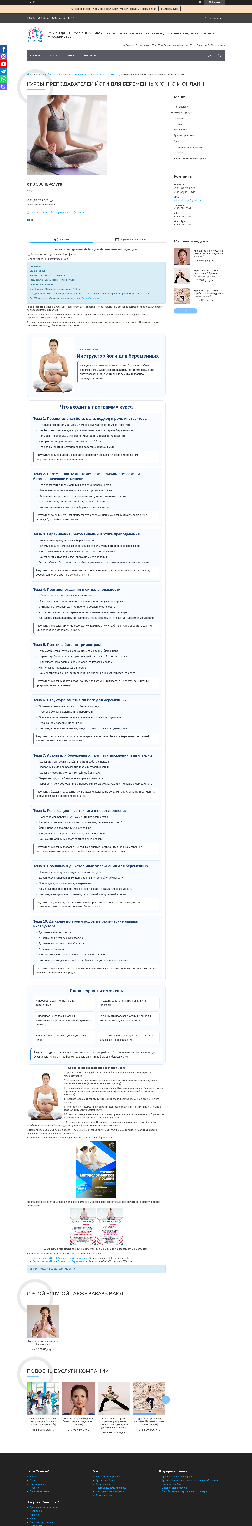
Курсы (53, 55)
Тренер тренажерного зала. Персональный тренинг (190, 1480)
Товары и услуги (183, 112)
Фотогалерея (181, 106)
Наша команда (38, 1484)
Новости (179, 118)
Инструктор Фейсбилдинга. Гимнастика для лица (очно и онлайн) (209, 253)
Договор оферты (105, 1495)
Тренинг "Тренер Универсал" (177, 1476)
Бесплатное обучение (108, 1476)
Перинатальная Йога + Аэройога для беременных (60, 1258)
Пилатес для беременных (71, 1261)
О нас (71, 55)
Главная (35, 55)
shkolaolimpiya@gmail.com (188, 200)
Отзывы (178, 152)
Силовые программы (41, 1522)
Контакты (90, 55)
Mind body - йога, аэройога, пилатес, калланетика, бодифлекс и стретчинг (76, 74)
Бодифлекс (36, 1511)
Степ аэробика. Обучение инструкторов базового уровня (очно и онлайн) (43, 1421)
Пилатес (34, 1514)
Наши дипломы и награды (110, 1491)
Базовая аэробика (172, 1484)
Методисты (180, 129)
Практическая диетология (44, 1507)
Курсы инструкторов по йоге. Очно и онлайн (43, 1342)
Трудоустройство (184, 135)
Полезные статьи (39, 1491)
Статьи (178, 124)
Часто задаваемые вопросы (190, 158)
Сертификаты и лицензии (188, 147)
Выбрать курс (169, 8)
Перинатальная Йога (44, 1261)
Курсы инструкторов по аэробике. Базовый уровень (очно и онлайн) (209, 293)
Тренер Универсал (91, 298)
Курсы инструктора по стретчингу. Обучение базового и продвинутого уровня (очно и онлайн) (207, 275)
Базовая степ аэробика (174, 1487)
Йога (32, 1518)
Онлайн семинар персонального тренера (184, 1491)
